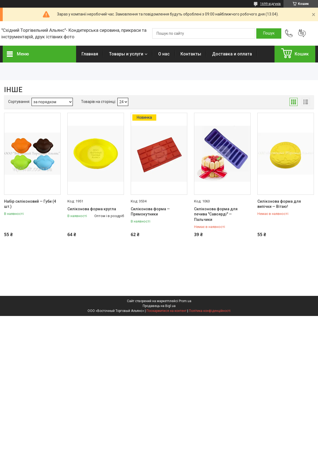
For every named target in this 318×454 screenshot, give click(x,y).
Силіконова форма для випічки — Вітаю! (279, 204)
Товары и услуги (126, 54)
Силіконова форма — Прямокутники (150, 212)
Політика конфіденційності (209, 311)
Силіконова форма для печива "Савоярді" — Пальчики (216, 214)
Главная (90, 54)
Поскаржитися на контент (166, 311)
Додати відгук (302, 33)
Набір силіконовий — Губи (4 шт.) (30, 204)
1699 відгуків (270, 4)
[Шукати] (268, 33)
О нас (164, 54)
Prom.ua (185, 301)
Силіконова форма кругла (91, 209)
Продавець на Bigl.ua (159, 306)
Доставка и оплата (232, 54)
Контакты (190, 54)
